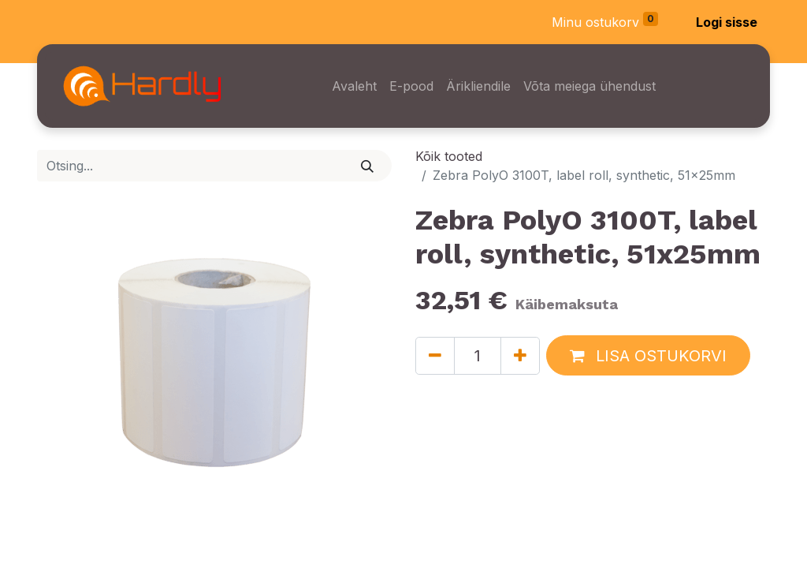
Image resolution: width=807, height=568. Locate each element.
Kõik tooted (448, 156)
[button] (648, 355)
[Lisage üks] (520, 356)
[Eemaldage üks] (435, 356)
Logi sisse (726, 22)
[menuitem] (354, 86)
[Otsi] (368, 165)
